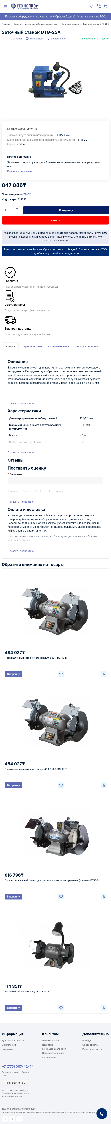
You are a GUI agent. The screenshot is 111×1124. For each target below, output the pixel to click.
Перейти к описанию (19, 171)
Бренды (86, 1040)
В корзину (66, 210)
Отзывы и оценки (58, 346)
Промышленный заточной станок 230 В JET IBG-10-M (36, 657)
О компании (9, 1044)
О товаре (10, 346)
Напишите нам (15, 1082)
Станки (17, 24)
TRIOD (27, 194)
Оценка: (13, 491)
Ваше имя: (16, 474)
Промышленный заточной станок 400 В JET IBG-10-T (36, 769)
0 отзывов (17, 38)
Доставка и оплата (13, 1040)
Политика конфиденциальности (54, 1046)
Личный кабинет (51, 1040)
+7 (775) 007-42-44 (18, 1066)
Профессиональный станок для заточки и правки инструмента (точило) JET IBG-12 (53, 880)
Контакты (7, 1049)
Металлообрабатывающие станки (41, 24)
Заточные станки (70, 24)
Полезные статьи (92, 1049)
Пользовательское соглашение (53, 1054)
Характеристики (32, 346)
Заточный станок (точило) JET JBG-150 (27, 991)
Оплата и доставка (86, 346)
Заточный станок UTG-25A (96, 24)
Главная (6, 24)
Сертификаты (90, 1044)
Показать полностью (21, 403)
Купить (55, 220)
